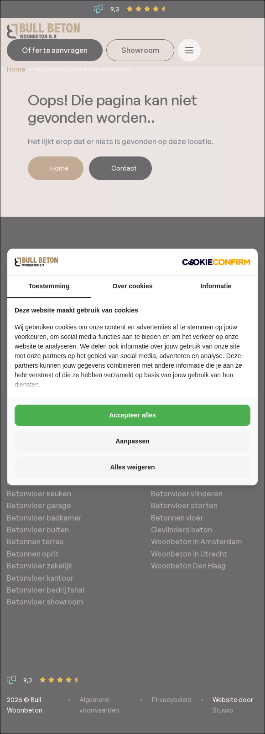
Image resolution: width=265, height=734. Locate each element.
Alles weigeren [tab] (132, 467)
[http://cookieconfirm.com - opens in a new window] (216, 262)
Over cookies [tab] (133, 286)
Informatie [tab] (216, 286)
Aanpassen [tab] (132, 441)
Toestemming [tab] (49, 286)
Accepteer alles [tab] (132, 415)
